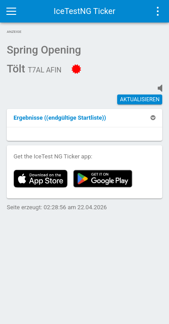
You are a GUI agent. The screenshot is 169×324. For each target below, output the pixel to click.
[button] (60, 117)
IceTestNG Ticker (84, 11)
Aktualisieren (140, 99)
